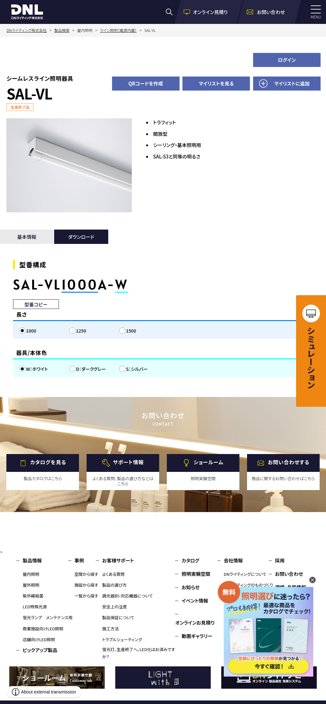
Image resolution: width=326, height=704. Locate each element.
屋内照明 (31, 574)
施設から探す (86, 585)
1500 (131, 330)
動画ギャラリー (196, 636)
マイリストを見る (216, 83)
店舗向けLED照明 (39, 639)
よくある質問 (113, 574)
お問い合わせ (289, 573)
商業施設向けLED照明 (43, 629)
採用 (280, 560)
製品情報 (32, 560)
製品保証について (118, 617)
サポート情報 (128, 462)
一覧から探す (86, 596)
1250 (81, 330)
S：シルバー (137, 369)
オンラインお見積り (195, 622)
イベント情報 (194, 600)
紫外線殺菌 (33, 596)
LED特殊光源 (35, 607)
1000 (31, 330)
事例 (79, 560)
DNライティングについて (245, 574)
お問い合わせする (288, 462)
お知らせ (190, 587)
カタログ (190, 560)
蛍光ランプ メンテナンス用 (47, 617)
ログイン (287, 59)
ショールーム (208, 462)
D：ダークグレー (91, 369)
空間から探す (86, 574)
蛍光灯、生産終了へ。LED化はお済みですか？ (138, 653)
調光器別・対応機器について (127, 596)
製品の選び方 (114, 585)
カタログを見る (48, 462)
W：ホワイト (37, 369)
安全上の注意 (114, 607)
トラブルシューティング (122, 639)
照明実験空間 (195, 573)
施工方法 (110, 629)
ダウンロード (81, 236)
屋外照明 (31, 585)
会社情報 (233, 560)
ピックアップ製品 (40, 650)
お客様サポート (118, 560)
